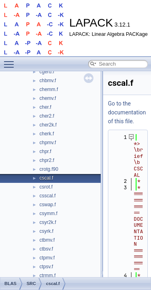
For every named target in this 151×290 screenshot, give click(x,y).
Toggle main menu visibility (11, 61)
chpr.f (45, 151)
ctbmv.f (47, 240)
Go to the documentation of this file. (127, 112)
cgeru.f (46, 72)
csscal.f (47, 196)
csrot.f (46, 187)
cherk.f (46, 134)
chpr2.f (46, 160)
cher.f (45, 107)
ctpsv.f (46, 266)
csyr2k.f (47, 222)
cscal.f (46, 178)
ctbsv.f (46, 249)
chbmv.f (47, 80)
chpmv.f (47, 142)
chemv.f (47, 98)
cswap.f (47, 204)
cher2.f (46, 116)
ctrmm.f (47, 275)
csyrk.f (46, 231)
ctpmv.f (47, 258)
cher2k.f (48, 125)
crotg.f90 (48, 169)
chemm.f (48, 89)
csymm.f (48, 213)
